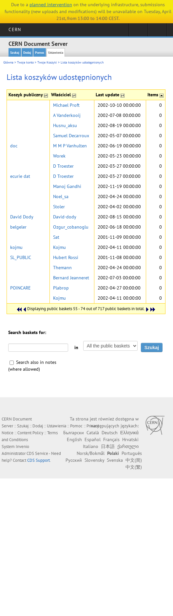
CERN (15, 29)
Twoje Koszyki (47, 62)
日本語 (108, 446)
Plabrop (61, 288)
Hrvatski (130, 439)
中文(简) (133, 460)
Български (73, 433)
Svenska (115, 460)
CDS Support (38, 460)
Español (93, 439)
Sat (56, 237)
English (74, 439)
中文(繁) (133, 467)
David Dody (21, 217)
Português (132, 453)
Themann (62, 268)
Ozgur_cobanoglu (70, 227)
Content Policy (30, 433)
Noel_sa (60, 196)
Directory (157, 31)
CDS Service (37, 453)
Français (111, 439)
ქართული (128, 446)
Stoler (59, 207)
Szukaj (14, 52)
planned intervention (50, 5)
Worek (59, 156)
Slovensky (94, 460)
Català (92, 433)
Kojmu (59, 247)
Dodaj (27, 52)
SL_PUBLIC (20, 257)
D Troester (63, 166)
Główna (8, 62)
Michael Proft (66, 105)
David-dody (64, 217)
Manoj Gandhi (67, 186)
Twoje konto (25, 62)
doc (13, 146)
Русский (74, 460)
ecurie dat (20, 176)
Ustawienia (55, 52)
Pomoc (39, 52)
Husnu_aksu (65, 125)
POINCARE (20, 288)
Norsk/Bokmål (91, 453)
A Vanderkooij (67, 115)
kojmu (16, 247)
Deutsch (110, 433)
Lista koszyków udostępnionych (82, 62)
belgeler (18, 227)
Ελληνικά (129, 433)
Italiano (90, 446)
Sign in (138, 31)
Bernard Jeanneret (71, 278)
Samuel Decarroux (71, 136)
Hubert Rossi (65, 257)
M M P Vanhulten (70, 146)
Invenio (22, 446)
